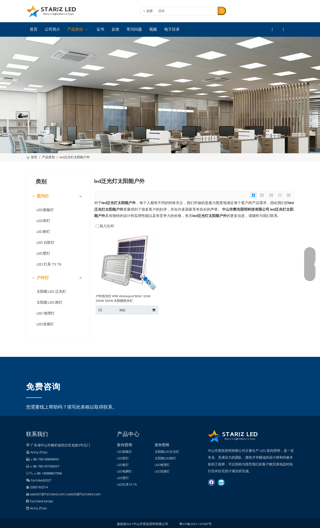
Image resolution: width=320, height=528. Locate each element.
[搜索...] (179, 11)
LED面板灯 (45, 210)
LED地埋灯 (162, 465)
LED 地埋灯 (46, 313)
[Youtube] (289, 11)
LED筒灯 (43, 221)
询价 (111, 309)
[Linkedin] (271, 11)
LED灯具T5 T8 (127, 484)
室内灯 (43, 196)
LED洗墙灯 (45, 324)
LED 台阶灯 (46, 242)
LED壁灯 (43, 253)
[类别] (160, 95)
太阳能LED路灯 (165, 458)
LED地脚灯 (124, 471)
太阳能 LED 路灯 (49, 302)
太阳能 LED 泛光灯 (51, 291)
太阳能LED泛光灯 (167, 451)
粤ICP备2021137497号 (195, 524)
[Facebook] (262, 11)
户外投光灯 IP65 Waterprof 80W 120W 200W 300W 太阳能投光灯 (123, 298)
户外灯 (43, 278)
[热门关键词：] (222, 11)
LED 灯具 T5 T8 (49, 264)
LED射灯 (43, 232)
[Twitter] (280, 11)
